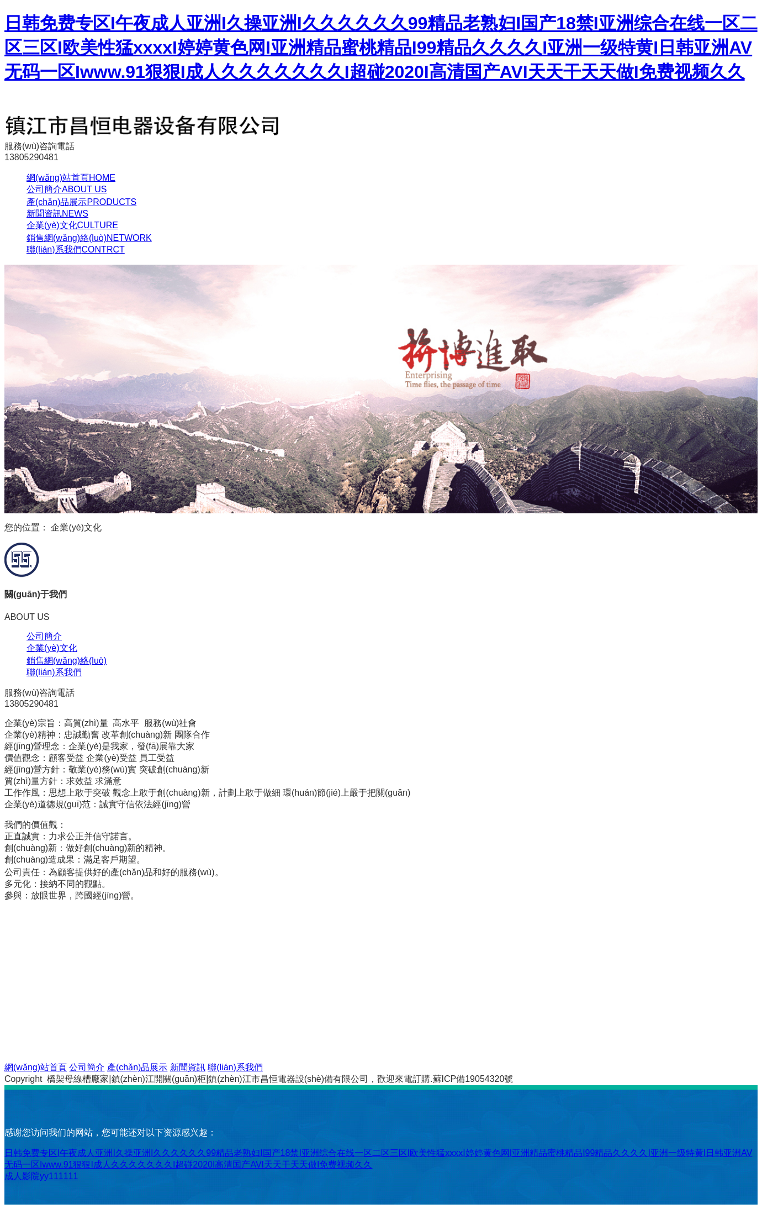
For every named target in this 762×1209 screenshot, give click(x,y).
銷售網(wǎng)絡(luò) (89, 238)
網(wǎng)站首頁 (71, 177)
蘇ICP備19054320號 (473, 1079)
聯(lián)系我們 (76, 249)
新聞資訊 (57, 213)
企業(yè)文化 (72, 225)
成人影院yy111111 (41, 1176)
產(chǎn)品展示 (81, 202)
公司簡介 (67, 189)
